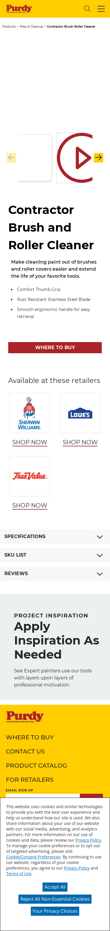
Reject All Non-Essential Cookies (55, 899)
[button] (101, 9)
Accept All (54, 887)
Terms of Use (18, 873)
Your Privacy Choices (55, 911)
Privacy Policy (88, 840)
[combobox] (57, 9)
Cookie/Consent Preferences (33, 857)
